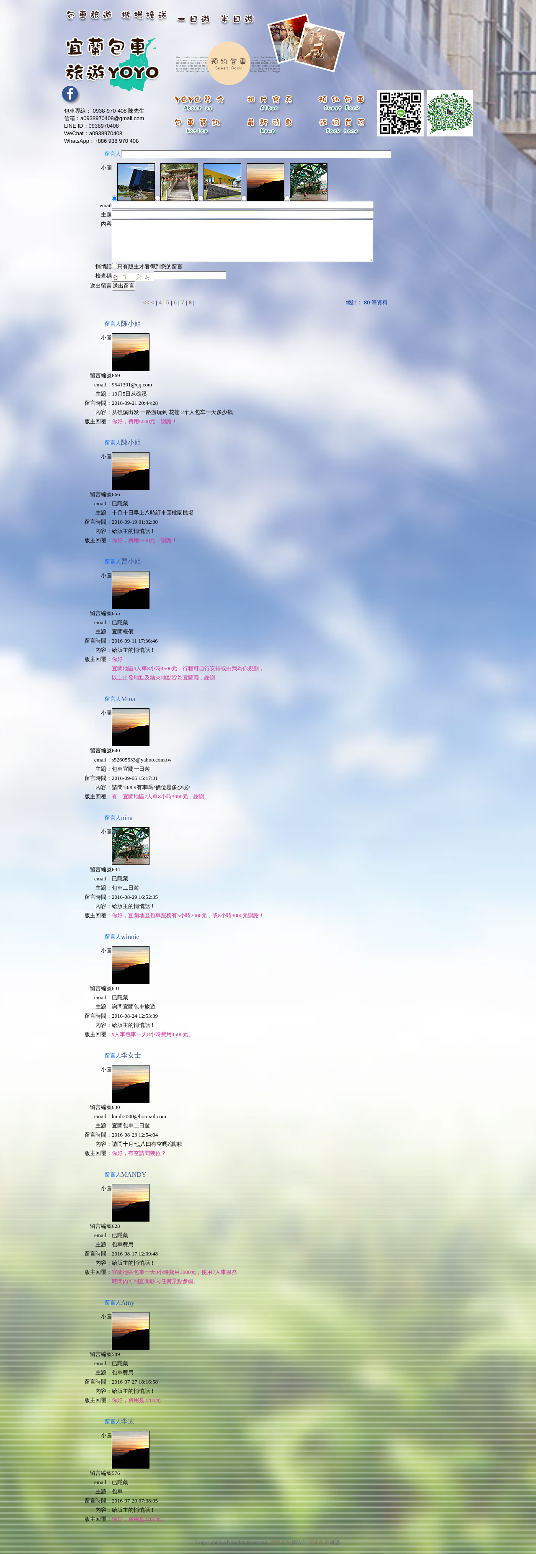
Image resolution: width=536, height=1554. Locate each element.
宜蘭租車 (319, 1534)
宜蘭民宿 (280, 1534)
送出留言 (123, 286)
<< (147, 302)
